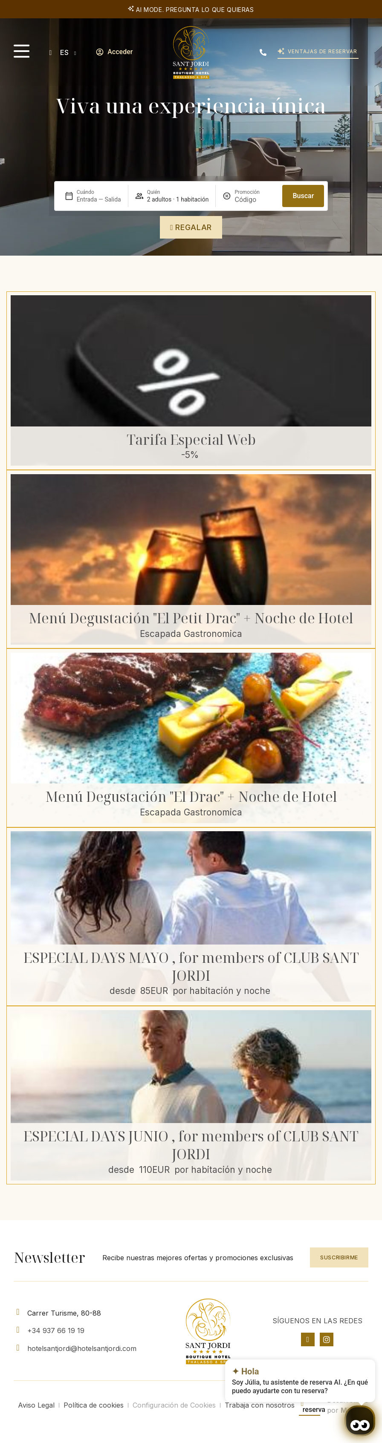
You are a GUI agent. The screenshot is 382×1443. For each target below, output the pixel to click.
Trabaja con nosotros (260, 1405)
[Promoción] (254, 200)
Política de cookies (94, 1405)
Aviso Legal (36, 1405)
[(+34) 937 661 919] (263, 52)
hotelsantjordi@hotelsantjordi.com (81, 1348)
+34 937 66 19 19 (55, 1330)
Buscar (303, 196)
